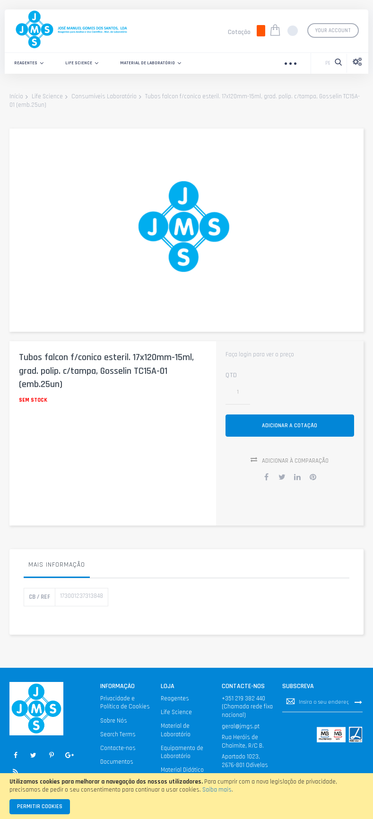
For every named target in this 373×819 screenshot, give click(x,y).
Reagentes (175, 702)
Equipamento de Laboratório (182, 756)
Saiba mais (217, 789)
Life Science (47, 97)
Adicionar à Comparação (295, 464)
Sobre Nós (113, 724)
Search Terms (118, 738)
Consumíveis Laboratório (104, 97)
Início (16, 97)
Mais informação (56, 568)
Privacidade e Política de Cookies (125, 706)
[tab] (57, 571)
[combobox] (325, 63)
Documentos (116, 765)
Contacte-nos (118, 752)
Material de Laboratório (176, 734)
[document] (186, 796)
